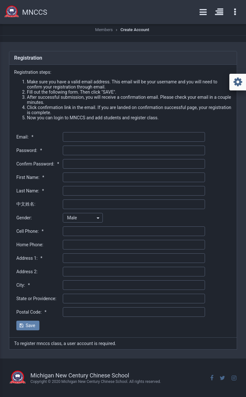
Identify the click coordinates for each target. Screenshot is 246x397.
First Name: (30, 177)
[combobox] (83, 218)
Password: (29, 150)
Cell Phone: (30, 231)
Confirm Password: (37, 163)
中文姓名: (25, 204)
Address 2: (26, 271)
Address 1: (29, 258)
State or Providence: (36, 298)
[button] (27, 325)
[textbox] (134, 137)
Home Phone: (29, 244)
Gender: (24, 217)
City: (23, 285)
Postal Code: (31, 312)
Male (72, 217)
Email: (24, 136)
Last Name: (30, 190)
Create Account (134, 29)
